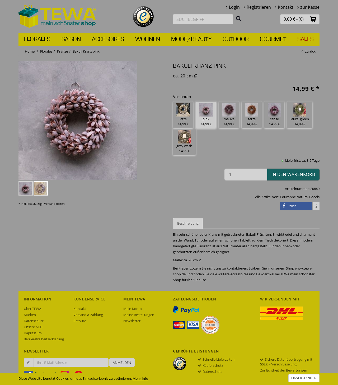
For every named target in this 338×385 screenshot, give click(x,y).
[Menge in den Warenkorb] (245, 174)
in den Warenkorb (293, 174)
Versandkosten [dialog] (54, 204)
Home (30, 51)
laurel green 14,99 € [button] (299, 114)
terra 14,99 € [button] (251, 114)
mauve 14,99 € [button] (229, 114)
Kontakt (285, 7)
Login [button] (234, 7)
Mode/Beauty (191, 39)
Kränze (62, 51)
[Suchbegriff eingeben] (203, 19)
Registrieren (259, 7)
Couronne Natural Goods (300, 196)
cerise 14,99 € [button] (274, 114)
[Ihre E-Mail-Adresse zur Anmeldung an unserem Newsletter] (71, 362)
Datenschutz (34, 320)
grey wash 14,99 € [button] (184, 141)
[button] (313, 19)
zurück (310, 51)
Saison (71, 39)
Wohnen (147, 39)
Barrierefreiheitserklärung (44, 339)
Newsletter (131, 320)
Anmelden (122, 362)
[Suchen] (238, 18)
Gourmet (273, 39)
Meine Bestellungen (138, 314)
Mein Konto (132, 308)
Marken (30, 314)
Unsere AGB (33, 326)
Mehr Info (140, 378)
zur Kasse (310, 7)
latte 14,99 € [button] (183, 114)
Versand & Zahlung (88, 314)
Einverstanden (304, 378)
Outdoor (236, 39)
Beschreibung (188, 223)
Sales (305, 39)
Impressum (33, 333)
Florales (37, 39)
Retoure (79, 320)
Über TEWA (32, 308)
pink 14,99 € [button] (206, 114)
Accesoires (108, 39)
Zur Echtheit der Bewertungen (283, 370)
